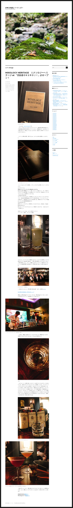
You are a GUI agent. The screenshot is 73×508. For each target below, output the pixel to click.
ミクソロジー (8, 90)
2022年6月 (54, 115)
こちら (44, 289)
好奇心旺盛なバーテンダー (14, 8)
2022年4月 (54, 117)
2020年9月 (54, 126)
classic (10, 84)
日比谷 (9, 91)
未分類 (54, 144)
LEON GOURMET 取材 (56, 78)
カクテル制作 (55, 140)
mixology (10, 85)
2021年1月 (54, 123)
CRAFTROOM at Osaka (57, 90)
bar (5, 83)
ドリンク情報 (55, 142)
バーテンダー (9, 89)
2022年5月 (54, 116)
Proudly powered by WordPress (19, 503)
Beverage (8, 83)
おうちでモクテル (55, 139)
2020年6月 (54, 129)
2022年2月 (54, 119)
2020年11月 (55, 124)
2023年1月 (54, 114)
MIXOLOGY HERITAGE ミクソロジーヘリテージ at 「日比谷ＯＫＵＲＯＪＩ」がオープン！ (26, 75)
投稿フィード (55, 153)
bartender (7, 84)
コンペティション (55, 141)
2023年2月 (54, 113)
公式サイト (26, 494)
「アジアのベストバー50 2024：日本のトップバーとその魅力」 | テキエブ (60, 91)
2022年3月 (54, 118)
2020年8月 (54, 127)
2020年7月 (54, 128)
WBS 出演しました (56, 75)
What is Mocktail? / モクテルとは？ (59, 100)
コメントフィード (55, 154)
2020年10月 (55, 125)
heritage (6, 85)
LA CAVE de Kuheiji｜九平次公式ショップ (26, 292)
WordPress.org (55, 155)
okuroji (13, 85)
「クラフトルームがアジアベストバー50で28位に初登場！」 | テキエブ (60, 98)
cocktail (13, 84)
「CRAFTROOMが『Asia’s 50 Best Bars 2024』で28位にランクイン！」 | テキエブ (60, 94)
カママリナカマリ (27, 126)
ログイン (54, 152)
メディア (54, 143)
